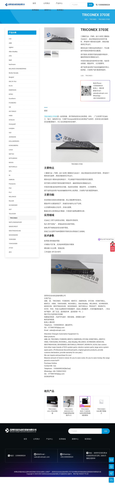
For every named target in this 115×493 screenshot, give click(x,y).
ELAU (11, 86)
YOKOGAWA (13, 243)
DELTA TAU (12, 81)
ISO (10, 132)
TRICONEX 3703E (50, 116)
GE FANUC (12, 111)
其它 (10, 252)
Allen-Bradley (13, 51)
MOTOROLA (13, 167)
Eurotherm (12, 98)
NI (9, 175)
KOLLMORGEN (14, 141)
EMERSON (12, 90)
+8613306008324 (99, 98)
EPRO (11, 94)
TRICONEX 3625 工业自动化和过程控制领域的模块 (85, 412)
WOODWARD (13, 235)
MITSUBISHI (13, 158)
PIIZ (10, 188)
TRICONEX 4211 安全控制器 (52, 411)
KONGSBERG (13, 145)
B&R (10, 60)
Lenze (11, 150)
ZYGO (11, 248)
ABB (10, 43)
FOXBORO (12, 103)
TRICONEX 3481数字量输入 (101, 411)
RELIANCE (12, 196)
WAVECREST (13, 226)
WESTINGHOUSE (15, 231)
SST (10, 209)
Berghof (11, 77)
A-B (10, 39)
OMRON (11, 179)
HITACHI (12, 120)
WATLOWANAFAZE (15, 222)
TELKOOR (12, 214)
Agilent (11, 47)
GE (10, 107)
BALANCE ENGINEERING (17, 68)
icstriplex (11, 128)
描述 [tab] (45, 111)
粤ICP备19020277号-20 (80, 474)
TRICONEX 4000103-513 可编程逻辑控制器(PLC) (68, 412)
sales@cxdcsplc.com (42, 457)
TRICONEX (88, 75)
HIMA (10, 115)
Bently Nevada (13, 73)
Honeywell (12, 124)
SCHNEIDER (13, 205)
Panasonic (12, 184)
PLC (10, 192)
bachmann (12, 64)
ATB (10, 56)
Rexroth (11, 201)
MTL (10, 171)
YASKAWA (12, 239)
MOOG (11, 162)
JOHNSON (12, 137)
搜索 (90, 5)
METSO (11, 154)
